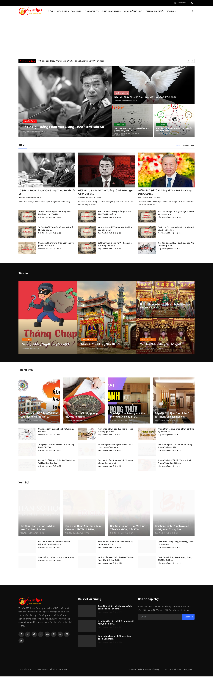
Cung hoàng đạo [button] (111, 11)
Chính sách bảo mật (171, 669)
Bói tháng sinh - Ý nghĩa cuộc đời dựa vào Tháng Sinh (172, 528)
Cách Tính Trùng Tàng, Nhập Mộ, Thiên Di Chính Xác (176, 543)
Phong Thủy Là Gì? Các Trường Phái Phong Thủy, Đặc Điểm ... (174, 462)
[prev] (188, 61)
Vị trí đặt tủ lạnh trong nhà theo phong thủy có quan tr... (128, 415)
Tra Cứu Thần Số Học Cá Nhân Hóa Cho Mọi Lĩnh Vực (38, 528)
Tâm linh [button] (77, 11)
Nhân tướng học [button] (133, 11)
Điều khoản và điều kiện (148, 669)
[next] (193, 61)
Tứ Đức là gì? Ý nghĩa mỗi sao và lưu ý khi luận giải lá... (55, 229)
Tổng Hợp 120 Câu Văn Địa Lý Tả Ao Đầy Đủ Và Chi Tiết (56, 446)
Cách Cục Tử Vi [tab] (188, 145)
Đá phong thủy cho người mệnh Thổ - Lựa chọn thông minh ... (115, 446)
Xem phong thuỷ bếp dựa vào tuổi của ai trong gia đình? (115, 430)
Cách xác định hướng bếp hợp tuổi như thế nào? (56, 430)
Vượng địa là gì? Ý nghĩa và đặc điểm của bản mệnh (115, 229)
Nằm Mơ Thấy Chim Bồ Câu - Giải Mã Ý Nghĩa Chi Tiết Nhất (148, 97)
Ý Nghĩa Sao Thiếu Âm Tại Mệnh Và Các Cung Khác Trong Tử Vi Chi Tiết (71, 61)
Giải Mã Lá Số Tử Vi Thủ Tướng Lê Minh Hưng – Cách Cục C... (103, 192)
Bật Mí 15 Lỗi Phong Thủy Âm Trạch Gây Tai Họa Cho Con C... (56, 462)
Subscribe (188, 617)
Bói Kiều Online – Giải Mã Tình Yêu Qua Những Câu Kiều (127, 528)
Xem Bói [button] (172, 11)
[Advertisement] (106, 37)
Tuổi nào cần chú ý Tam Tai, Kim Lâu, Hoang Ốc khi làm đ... (39, 415)
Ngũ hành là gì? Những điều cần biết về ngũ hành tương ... (172, 129)
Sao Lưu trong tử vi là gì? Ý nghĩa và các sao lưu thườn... (176, 213)
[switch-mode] (192, 3)
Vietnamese (180, 2)
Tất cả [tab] (177, 145)
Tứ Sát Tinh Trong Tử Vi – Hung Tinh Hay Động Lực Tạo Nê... (54, 213)
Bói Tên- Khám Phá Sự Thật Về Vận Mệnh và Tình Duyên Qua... (54, 543)
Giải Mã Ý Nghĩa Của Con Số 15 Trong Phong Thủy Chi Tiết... (175, 446)
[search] (192, 11)
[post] (65, 101)
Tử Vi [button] (51, 11)
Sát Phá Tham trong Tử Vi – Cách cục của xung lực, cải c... (115, 244)
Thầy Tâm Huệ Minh (30, 131)
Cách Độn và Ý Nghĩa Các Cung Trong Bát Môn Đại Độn (175, 559)
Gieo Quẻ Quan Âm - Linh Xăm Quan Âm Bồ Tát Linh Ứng (83, 528)
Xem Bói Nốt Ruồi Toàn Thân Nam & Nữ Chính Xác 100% (115, 543)
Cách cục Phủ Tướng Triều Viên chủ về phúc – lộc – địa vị (56, 244)
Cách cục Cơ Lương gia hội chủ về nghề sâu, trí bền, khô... (176, 229)
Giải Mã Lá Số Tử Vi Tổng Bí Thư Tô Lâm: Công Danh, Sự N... (164, 192)
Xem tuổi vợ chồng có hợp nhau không (56, 558)
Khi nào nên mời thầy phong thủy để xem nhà (81, 415)
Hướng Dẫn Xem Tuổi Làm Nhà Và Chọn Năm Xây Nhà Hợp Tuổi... (116, 559)
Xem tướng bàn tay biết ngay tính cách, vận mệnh (114, 638)
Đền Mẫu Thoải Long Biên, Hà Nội (102, 344)
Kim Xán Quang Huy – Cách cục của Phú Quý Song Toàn (176, 244)
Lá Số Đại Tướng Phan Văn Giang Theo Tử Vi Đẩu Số (45, 192)
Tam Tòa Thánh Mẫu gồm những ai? (163, 344)
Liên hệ (131, 669)
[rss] (21, 641)
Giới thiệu (187, 669)
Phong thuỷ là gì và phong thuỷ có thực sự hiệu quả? (176, 430)
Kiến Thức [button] (63, 11)
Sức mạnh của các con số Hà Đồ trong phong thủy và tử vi (131, 129)
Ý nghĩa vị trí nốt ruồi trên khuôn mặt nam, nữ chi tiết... (116, 623)
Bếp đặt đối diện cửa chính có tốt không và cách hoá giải (172, 415)
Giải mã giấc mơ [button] (155, 11)
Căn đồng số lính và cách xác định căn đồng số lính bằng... (115, 608)
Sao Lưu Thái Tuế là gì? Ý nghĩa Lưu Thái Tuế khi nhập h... (114, 213)
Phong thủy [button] (92, 11)
